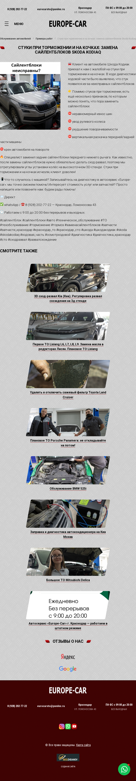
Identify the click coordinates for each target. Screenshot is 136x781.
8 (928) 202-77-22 (17, 9)
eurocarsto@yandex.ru (51, 9)
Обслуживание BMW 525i (68, 488)
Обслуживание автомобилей (15, 38)
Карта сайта (83, 745)
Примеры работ (44, 38)
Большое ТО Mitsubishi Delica (68, 580)
